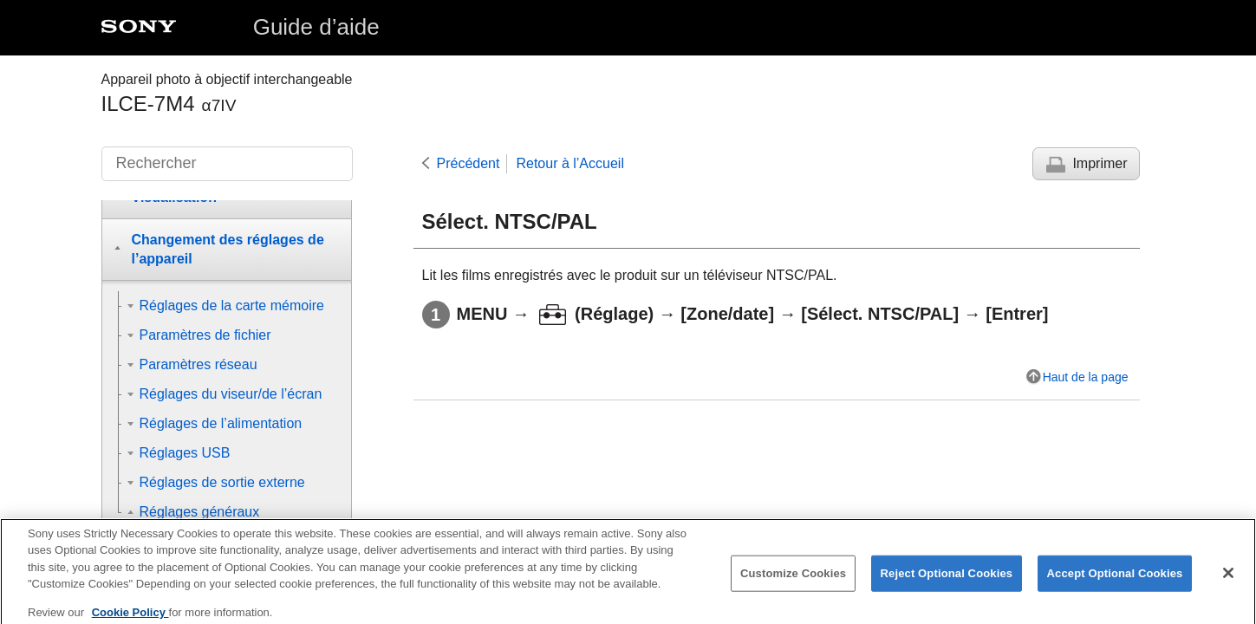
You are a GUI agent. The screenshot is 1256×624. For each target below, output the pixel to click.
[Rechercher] (227, 163)
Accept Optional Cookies (1115, 583)
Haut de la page (1086, 377)
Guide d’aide (316, 27)
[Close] (1228, 583)
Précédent (468, 163)
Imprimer (1099, 163)
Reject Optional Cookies (947, 583)
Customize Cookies (793, 583)
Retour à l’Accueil (570, 163)
